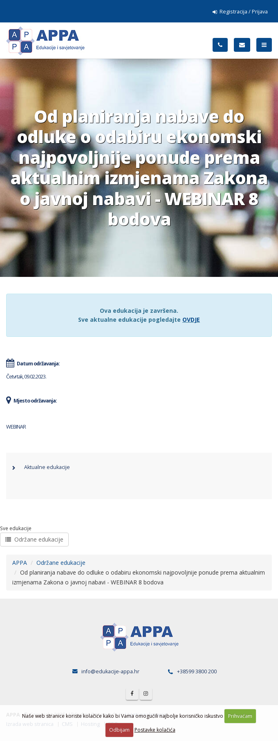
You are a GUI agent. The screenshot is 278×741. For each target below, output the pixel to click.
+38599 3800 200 (197, 671)
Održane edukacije (34, 539)
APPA (19, 562)
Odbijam (119, 729)
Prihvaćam (240, 715)
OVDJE (191, 319)
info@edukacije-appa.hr (110, 671)
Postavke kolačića (155, 729)
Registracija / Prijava (240, 11)
